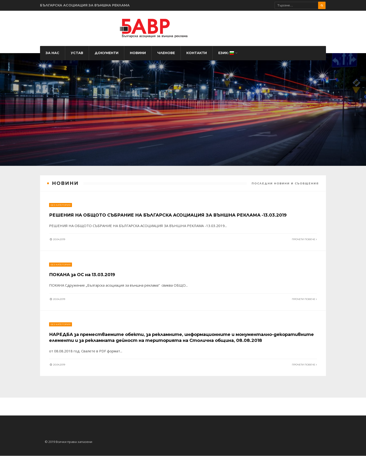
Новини (138, 56)
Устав (77, 56)
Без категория (61, 198)
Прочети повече (303, 232)
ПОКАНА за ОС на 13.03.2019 (86, 268)
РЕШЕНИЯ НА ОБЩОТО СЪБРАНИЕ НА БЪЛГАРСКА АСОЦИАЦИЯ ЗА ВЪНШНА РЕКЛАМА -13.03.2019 (182, 208)
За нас (52, 56)
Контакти (196, 56)
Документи (106, 56)
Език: (226, 56)
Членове (166, 56)
